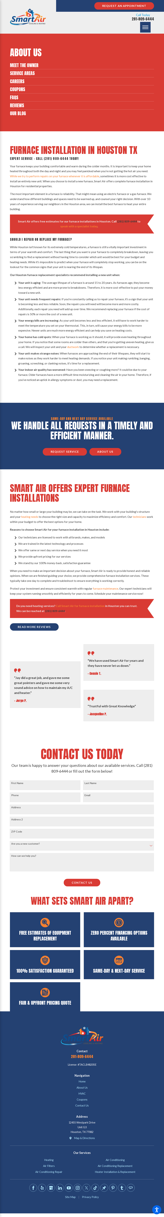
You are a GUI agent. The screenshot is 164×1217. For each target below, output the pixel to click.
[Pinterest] (113, 1187)
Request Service (65, 451)
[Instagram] (77, 1187)
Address (16, 807)
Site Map (70, 1197)
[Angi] (130, 1187)
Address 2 (17, 819)
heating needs (29, 516)
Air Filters (49, 1165)
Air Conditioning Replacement (115, 1165)
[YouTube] (68, 1187)
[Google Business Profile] (51, 1187)
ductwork (73, 347)
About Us (105, 451)
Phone (15, 795)
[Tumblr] (122, 1187)
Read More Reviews (34, 626)
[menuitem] (82, 65)
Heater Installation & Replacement (115, 1171)
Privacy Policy (90, 1197)
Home (82, 1081)
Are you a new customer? (25, 843)
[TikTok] (95, 1187)
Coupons (82, 1099)
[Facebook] (33, 1187)
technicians (139, 516)
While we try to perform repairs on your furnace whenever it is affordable (54, 176)
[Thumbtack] (104, 1187)
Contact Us (82, 882)
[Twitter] (86, 1187)
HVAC (82, 1093)
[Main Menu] (145, 27)
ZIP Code (16, 831)
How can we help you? (23, 855)
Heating (49, 1159)
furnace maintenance (105, 588)
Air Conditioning (115, 1159)
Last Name (90, 783)
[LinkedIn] (60, 1187)
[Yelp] (42, 1187)
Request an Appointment (124, 5)
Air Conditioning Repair (48, 1171)
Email (87, 795)
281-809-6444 (143, 19)
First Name (17, 783)
